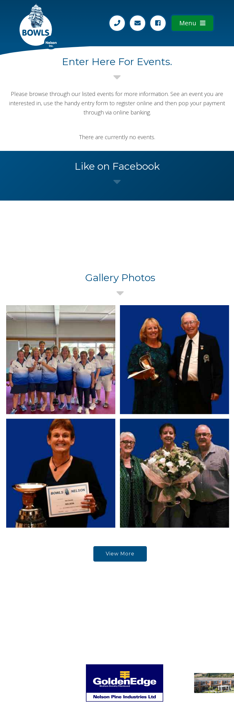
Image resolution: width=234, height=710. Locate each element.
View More (120, 554)
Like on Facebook (117, 166)
